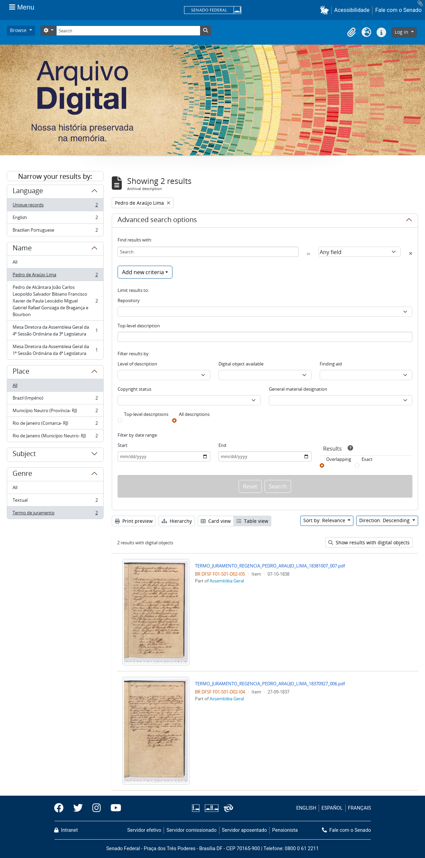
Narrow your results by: (55, 176)
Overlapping (338, 459)
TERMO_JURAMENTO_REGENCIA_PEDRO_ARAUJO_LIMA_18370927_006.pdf (270, 684)
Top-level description (139, 326)
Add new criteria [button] (143, 272)
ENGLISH (306, 808)
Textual (55, 501)
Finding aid (331, 364)
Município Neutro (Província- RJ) (55, 412)
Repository (129, 300)
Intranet (66, 830)
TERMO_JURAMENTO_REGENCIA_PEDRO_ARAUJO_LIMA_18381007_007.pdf (270, 566)
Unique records (55, 206)
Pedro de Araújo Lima (55, 276)
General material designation (298, 389)
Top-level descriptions (146, 414)
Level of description (137, 364)
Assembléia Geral (227, 581)
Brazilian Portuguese (55, 231)
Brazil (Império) (55, 399)
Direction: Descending (385, 520)
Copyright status (134, 389)
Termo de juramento (55, 514)
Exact (367, 459)
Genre (22, 474)
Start (122, 445)
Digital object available (240, 364)
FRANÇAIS (359, 808)
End (222, 445)
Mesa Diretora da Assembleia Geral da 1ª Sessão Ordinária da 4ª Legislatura (55, 349)
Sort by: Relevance (325, 520)
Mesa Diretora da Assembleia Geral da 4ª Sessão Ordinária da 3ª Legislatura (55, 330)
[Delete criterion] (410, 253)
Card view (216, 521)
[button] (325, 10)
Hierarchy (177, 521)
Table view (252, 521)
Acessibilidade (352, 10)
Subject (24, 454)
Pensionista (285, 830)
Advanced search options (157, 220)
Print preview (134, 521)
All (15, 262)
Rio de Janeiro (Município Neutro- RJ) (55, 437)
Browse (19, 30)
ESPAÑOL (332, 808)
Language (28, 191)
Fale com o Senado (398, 10)
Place (21, 372)
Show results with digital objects (369, 542)
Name (22, 249)
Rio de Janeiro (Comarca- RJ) (55, 425)
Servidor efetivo (144, 830)
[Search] (128, 31)
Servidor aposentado (244, 830)
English (55, 219)
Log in (402, 32)
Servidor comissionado (191, 830)
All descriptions (194, 414)
